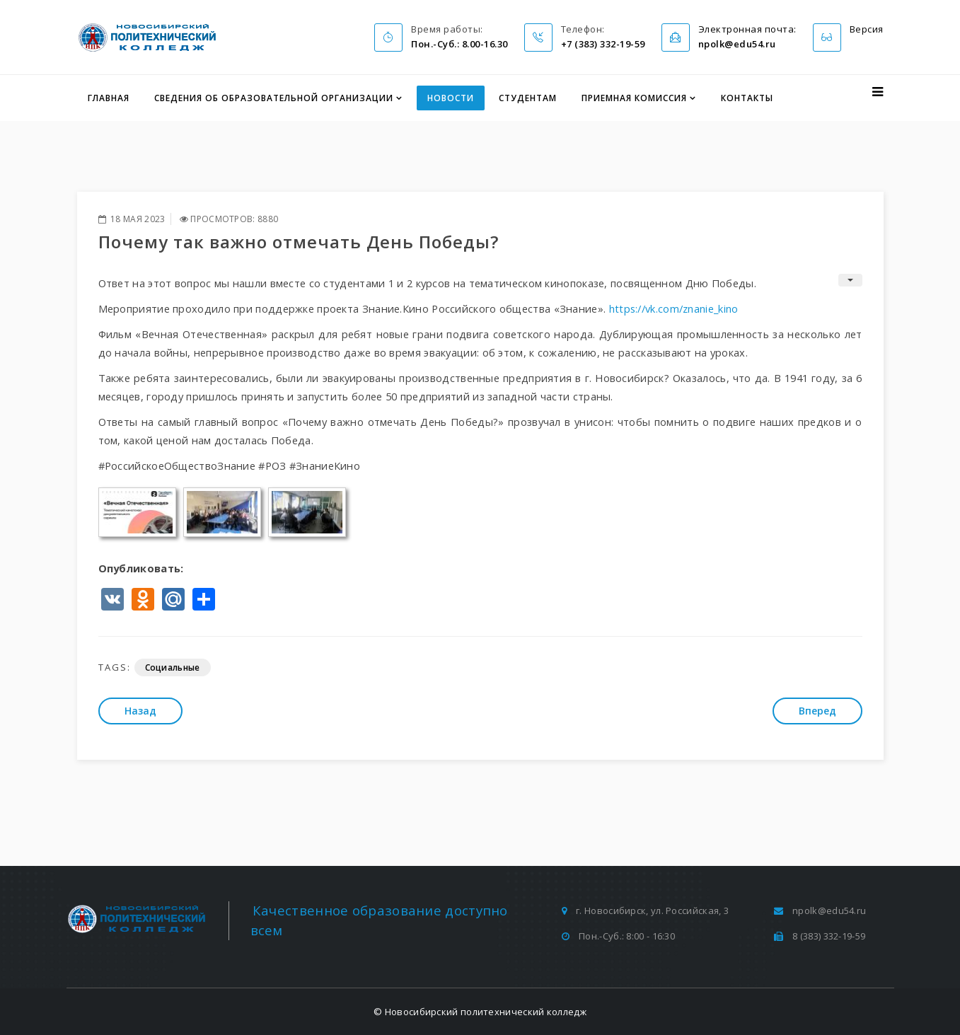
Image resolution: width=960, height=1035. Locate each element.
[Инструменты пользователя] (850, 280)
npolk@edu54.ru (829, 910)
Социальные (172, 667)
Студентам (528, 98)
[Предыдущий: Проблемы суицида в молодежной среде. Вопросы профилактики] (140, 711)
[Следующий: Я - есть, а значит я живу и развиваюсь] (817, 711)
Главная (108, 98)
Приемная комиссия (634, 98)
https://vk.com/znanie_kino (674, 308)
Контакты (747, 98)
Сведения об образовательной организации (273, 98)
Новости (450, 98)
